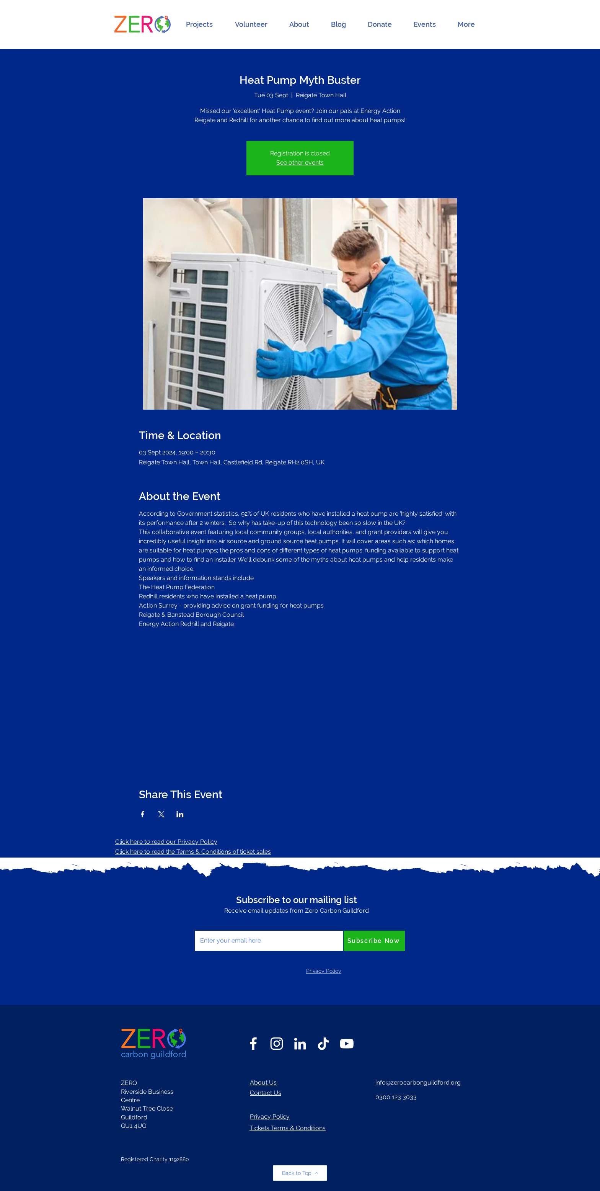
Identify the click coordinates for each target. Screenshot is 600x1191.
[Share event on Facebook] (142, 814)
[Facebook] (253, 1043)
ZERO (129, 1082)
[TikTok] (323, 1043)
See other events (300, 162)
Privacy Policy (270, 1116)
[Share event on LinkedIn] (180, 814)
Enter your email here (225, 922)
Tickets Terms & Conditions (287, 1128)
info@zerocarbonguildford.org (418, 1082)
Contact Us (265, 1092)
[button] (199, 24)
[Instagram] (276, 1043)
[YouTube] (346, 1043)
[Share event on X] (161, 814)
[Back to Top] (300, 1173)
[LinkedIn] (300, 1043)
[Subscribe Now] (374, 941)
